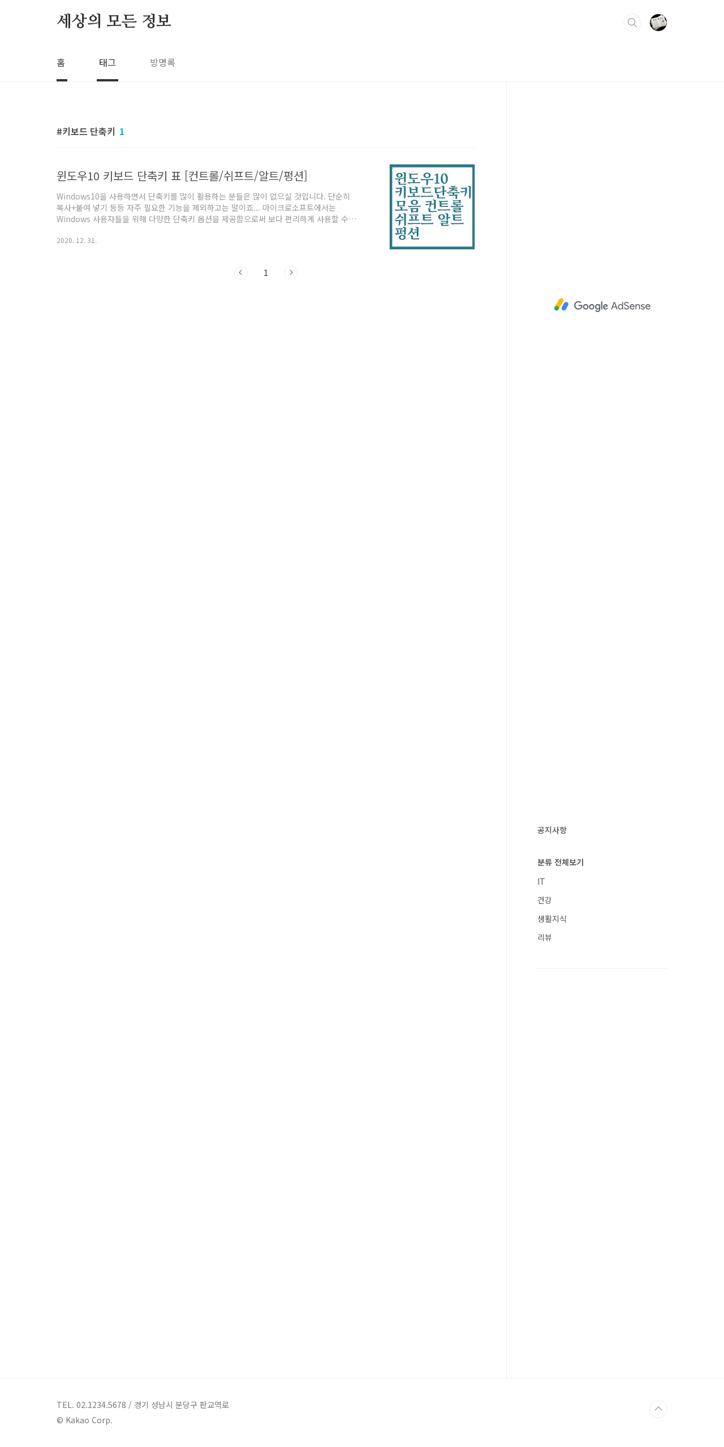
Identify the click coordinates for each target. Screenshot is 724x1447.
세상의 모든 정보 (114, 22)
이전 (241, 272)
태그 (107, 62)
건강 (544, 900)
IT (541, 881)
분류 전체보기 (560, 862)
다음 (291, 272)
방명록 (162, 62)
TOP (658, 1409)
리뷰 (544, 937)
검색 (632, 22)
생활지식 (552, 918)
